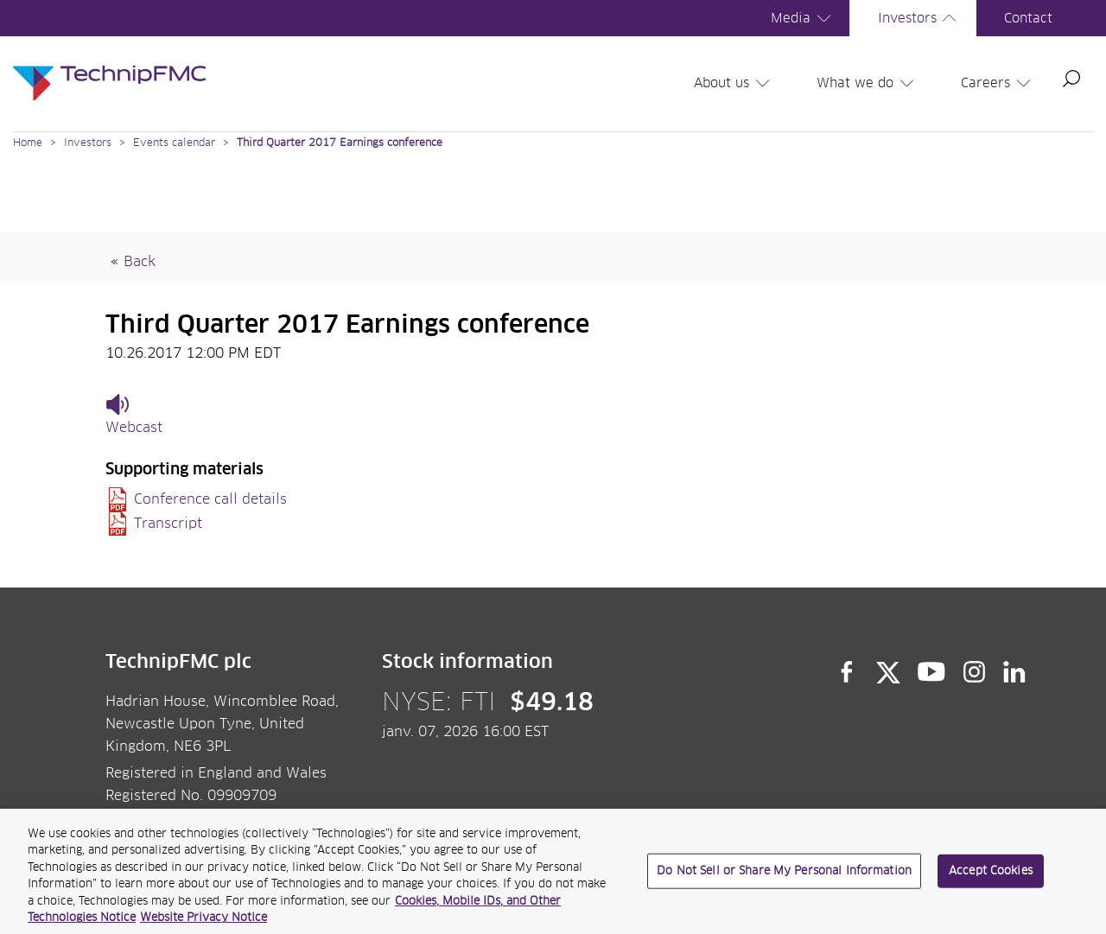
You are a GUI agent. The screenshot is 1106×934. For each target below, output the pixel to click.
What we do (868, 83)
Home (27, 143)
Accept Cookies (991, 876)
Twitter (888, 672)
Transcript (168, 524)
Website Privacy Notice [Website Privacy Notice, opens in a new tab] (203, 925)
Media (803, 18)
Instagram (974, 672)
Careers (998, 83)
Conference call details (210, 499)
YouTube (932, 672)
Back (140, 262)
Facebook (847, 672)
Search (1071, 79)
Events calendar (174, 143)
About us (734, 83)
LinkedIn (1015, 672)
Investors (920, 18)
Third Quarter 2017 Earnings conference (339, 143)
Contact (1028, 18)
